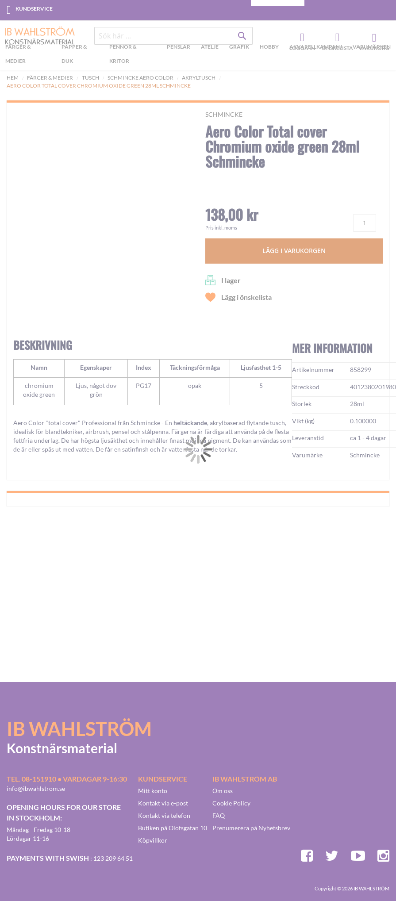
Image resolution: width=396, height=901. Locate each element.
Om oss (222, 790)
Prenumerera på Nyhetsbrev (251, 828)
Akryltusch (198, 77)
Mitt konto (152, 790)
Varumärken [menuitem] (372, 47)
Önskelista (336, 38)
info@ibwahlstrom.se (36, 788)
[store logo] (36, 36)
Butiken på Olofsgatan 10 (172, 828)
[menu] (198, 55)
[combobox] (173, 36)
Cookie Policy (231, 803)
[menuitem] (29, 55)
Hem (13, 77)
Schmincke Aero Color (140, 77)
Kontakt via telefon (164, 815)
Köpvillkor (152, 840)
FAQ (218, 815)
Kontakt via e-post (163, 803)
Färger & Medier (50, 77)
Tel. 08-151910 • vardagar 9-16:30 (67, 778)
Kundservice (34, 8)
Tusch (90, 77)
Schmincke (223, 114)
